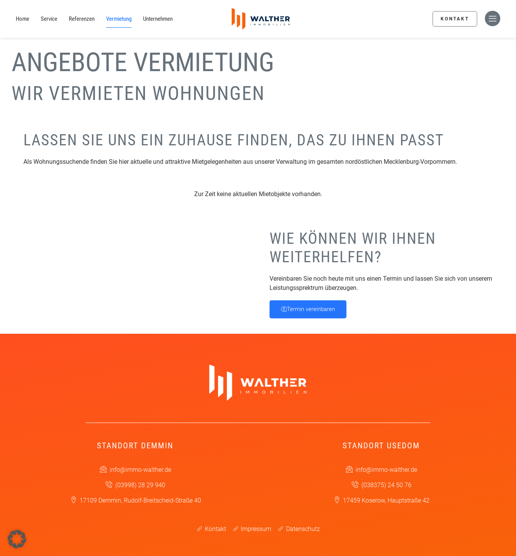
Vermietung (118, 18)
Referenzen (82, 18)
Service (49, 18)
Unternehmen (158, 18)
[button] (17, 539)
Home (22, 18)
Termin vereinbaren (308, 309)
